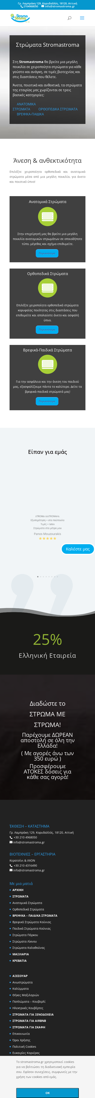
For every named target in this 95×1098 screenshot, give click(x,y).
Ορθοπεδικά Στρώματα (47, 273)
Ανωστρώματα (22, 982)
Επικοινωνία (21, 1034)
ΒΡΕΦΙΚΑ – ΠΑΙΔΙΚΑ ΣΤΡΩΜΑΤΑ (34, 916)
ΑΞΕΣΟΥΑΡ (20, 976)
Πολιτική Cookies (24, 1047)
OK (48, 1093)
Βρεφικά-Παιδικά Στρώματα (47, 349)
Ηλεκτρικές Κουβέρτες (27, 1008)
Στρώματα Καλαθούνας (28, 948)
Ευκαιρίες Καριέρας (26, 1053)
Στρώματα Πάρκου (25, 935)
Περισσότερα (47, 253)
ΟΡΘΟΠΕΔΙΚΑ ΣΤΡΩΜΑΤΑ (58, 109)
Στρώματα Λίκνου (24, 941)
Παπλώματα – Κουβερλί (29, 1001)
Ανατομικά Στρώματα (47, 201)
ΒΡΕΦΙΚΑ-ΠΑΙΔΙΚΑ (30, 114)
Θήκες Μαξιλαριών (25, 995)
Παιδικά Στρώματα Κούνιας (31, 928)
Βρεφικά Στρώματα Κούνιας (31, 922)
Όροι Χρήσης (21, 1040)
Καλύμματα (20, 989)
